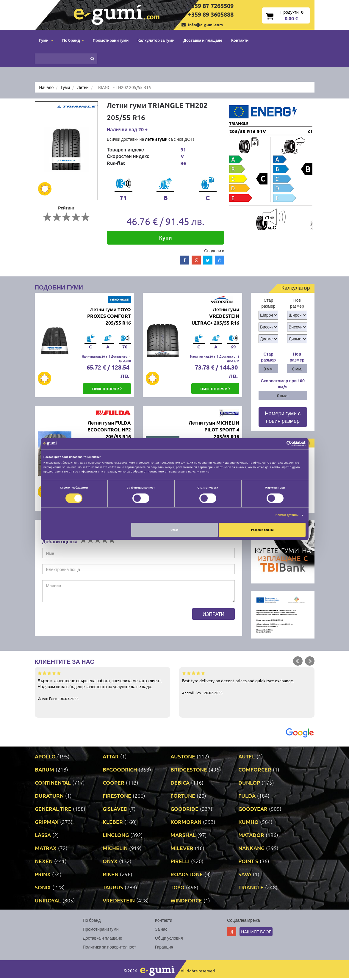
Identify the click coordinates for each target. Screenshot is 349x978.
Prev (298, 661)
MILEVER (181, 847)
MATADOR (251, 834)
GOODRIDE (184, 808)
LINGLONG (116, 834)
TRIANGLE (251, 887)
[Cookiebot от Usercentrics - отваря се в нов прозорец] (279, 443)
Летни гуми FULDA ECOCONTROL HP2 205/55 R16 (109, 429)
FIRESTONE (117, 795)
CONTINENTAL (53, 782)
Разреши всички (262, 529)
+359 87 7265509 (211, 6)
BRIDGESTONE (188, 769)
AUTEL (246, 756)
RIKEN (110, 874)
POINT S (248, 860)
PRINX (43, 874)
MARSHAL (183, 834)
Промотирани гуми (111, 40)
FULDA (247, 795)
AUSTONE (182, 756)
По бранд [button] (73, 40)
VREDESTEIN (119, 900)
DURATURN (49, 795)
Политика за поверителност (109, 946)
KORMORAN (185, 821)
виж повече (107, 388)
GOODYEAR (252, 808)
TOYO (177, 887)
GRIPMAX (47, 821)
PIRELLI (180, 860)
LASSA (43, 834)
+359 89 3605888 (211, 14)
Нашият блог (256, 931)
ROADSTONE (186, 874)
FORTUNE (182, 795)
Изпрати (213, 614)
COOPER (113, 782)
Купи (165, 237)
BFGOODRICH (120, 769)
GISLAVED (115, 808)
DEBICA (180, 782)
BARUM (44, 769)
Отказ (174, 529)
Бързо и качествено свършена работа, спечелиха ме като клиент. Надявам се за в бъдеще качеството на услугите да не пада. (102, 685)
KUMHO (248, 821)
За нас (161, 929)
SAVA (244, 874)
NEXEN (44, 860)
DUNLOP (249, 782)
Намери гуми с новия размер (283, 417)
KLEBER (113, 821)
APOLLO (45, 756)
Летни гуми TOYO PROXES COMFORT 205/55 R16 (109, 316)
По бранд (92, 920)
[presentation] (87, 619)
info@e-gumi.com (205, 24)
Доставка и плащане (203, 40)
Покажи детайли (287, 515)
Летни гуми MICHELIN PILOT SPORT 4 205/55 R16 (214, 429)
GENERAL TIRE (53, 808)
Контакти (239, 40)
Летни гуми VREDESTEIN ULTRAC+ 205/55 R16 (215, 316)
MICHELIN (115, 847)
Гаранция (164, 946)
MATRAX (46, 847)
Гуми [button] (46, 40)
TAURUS (113, 887)
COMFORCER (254, 769)
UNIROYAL (48, 900)
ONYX (110, 860)
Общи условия (169, 938)
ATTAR (111, 756)
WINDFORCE (186, 900)
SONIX (43, 887)
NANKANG (251, 847)
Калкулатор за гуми (155, 40)
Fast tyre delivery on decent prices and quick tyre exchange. (247, 682)
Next (309, 661)
